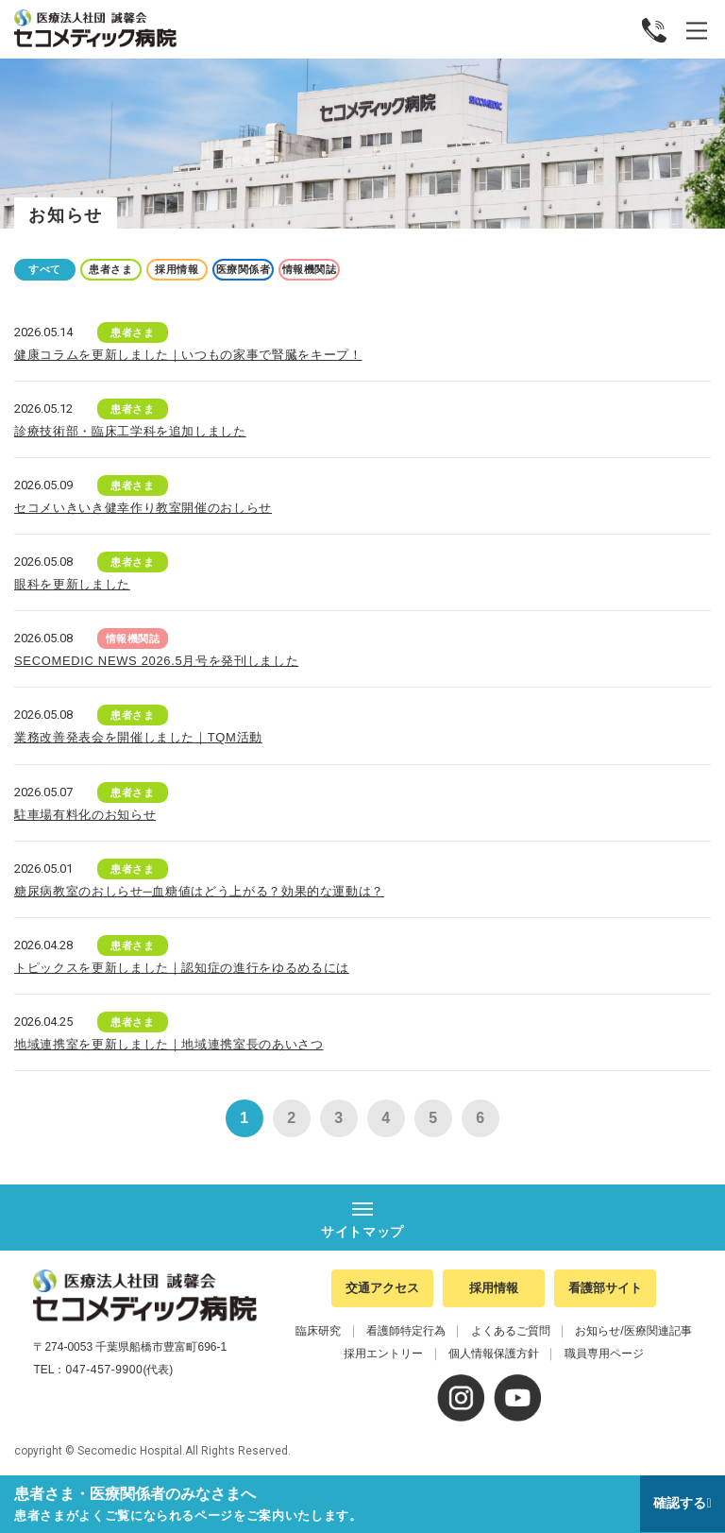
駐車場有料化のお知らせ (85, 815)
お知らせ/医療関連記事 (633, 1330)
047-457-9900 (104, 1369)
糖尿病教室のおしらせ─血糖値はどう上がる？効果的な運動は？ (199, 891)
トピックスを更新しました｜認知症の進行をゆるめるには (181, 968)
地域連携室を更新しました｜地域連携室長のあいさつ (169, 1044)
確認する (679, 1502)
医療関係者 (243, 269)
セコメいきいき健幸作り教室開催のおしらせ (143, 508)
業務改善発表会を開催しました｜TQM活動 (138, 737)
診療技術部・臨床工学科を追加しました (130, 431)
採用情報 (176, 269)
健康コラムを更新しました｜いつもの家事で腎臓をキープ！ (188, 355)
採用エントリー (383, 1353)
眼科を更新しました (72, 584)
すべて (44, 269)
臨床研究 (318, 1330)
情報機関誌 (309, 269)
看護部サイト (605, 1288)
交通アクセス (382, 1288)
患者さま (110, 269)
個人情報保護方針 (493, 1353)
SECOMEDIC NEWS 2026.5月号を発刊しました (156, 661)
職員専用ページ (604, 1353)
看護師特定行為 (406, 1330)
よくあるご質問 (510, 1330)
